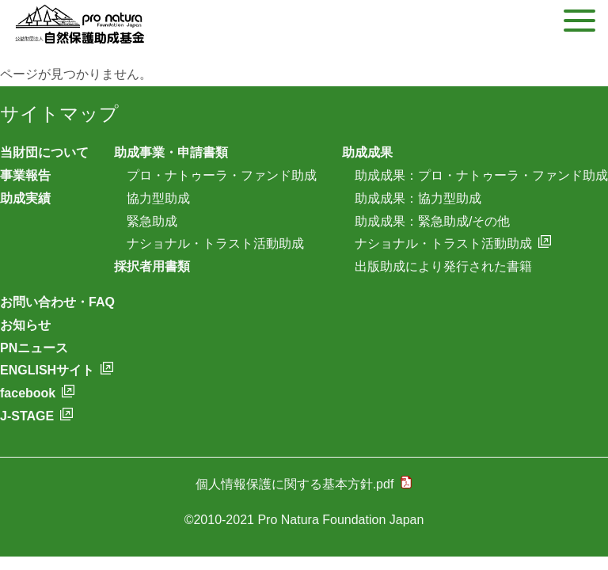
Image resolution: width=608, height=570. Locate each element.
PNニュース (34, 348)
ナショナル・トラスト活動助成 (215, 243)
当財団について (44, 152)
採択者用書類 (152, 266)
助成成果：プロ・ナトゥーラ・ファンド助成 (481, 175)
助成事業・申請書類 (171, 152)
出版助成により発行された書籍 (443, 266)
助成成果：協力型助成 (418, 198)
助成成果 (367, 152)
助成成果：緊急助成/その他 (432, 221)
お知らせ (25, 325)
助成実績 (25, 198)
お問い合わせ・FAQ (57, 302)
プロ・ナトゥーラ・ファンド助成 (222, 175)
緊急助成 (152, 221)
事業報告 (25, 175)
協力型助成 (158, 198)
